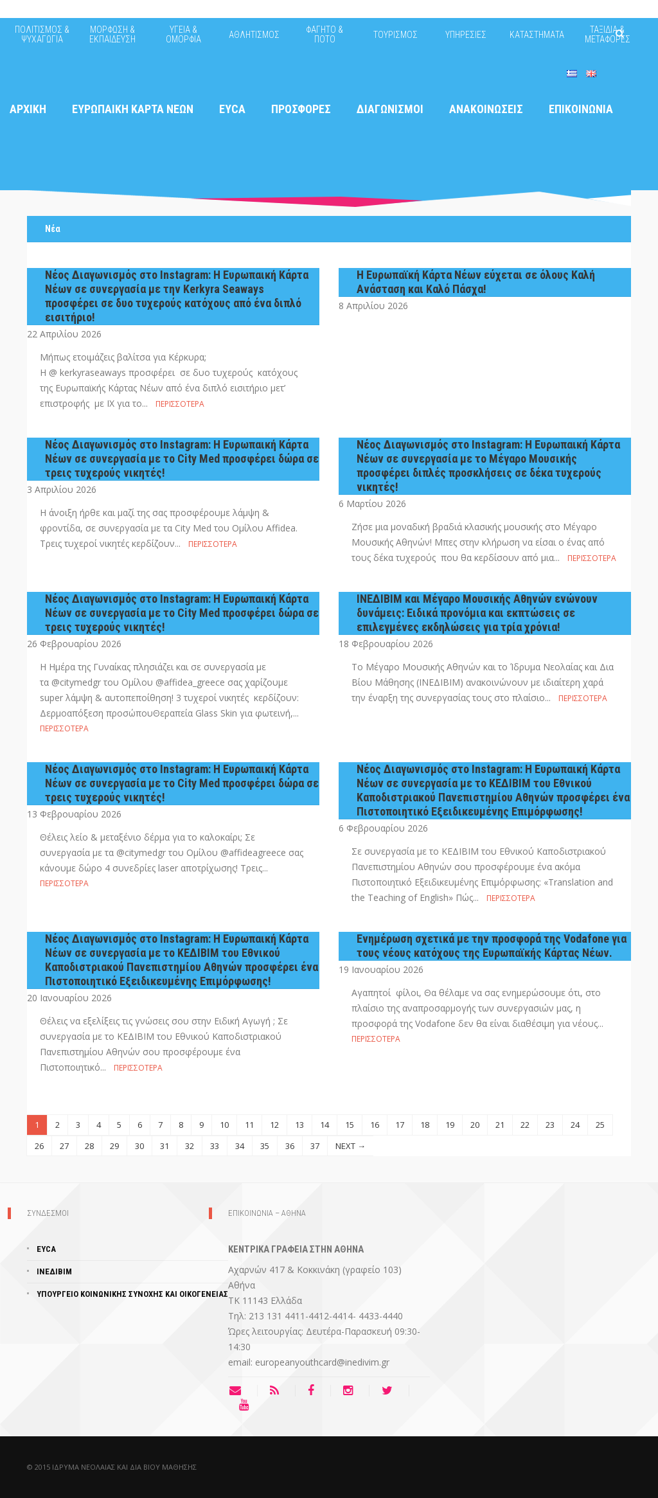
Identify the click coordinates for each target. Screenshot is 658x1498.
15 (349, 1124)
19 (449, 1124)
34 (239, 1146)
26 (39, 1146)
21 (499, 1124)
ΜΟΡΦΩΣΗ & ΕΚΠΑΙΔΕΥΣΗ (112, 34)
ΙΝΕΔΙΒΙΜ (54, 1271)
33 (214, 1146)
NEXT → (350, 1146)
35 (264, 1146)
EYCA (46, 1249)
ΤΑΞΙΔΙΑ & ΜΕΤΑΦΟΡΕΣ (607, 34)
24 (575, 1124)
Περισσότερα (180, 403)
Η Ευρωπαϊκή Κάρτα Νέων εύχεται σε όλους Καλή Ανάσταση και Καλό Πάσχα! (476, 282)
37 (314, 1146)
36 (289, 1146)
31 (164, 1146)
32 (189, 1146)
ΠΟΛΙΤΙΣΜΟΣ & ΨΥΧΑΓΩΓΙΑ (42, 34)
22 (524, 1124)
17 (399, 1124)
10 (224, 1124)
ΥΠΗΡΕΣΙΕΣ (465, 35)
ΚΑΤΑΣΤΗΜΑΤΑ (537, 35)
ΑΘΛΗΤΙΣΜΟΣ (254, 35)
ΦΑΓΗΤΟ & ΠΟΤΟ (324, 34)
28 (89, 1146)
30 (139, 1146)
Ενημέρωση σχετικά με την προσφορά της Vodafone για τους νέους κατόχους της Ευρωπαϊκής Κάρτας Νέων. (492, 945)
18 (424, 1124)
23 (550, 1124)
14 (324, 1124)
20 (474, 1124)
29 (114, 1146)
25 (600, 1124)
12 (274, 1124)
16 (374, 1124)
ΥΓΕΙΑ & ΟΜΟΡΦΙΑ (183, 34)
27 (64, 1146)
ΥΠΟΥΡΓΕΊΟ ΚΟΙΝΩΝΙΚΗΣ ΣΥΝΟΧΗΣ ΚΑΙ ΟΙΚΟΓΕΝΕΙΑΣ (132, 1294)
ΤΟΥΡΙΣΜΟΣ (395, 35)
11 (249, 1124)
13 (299, 1124)
